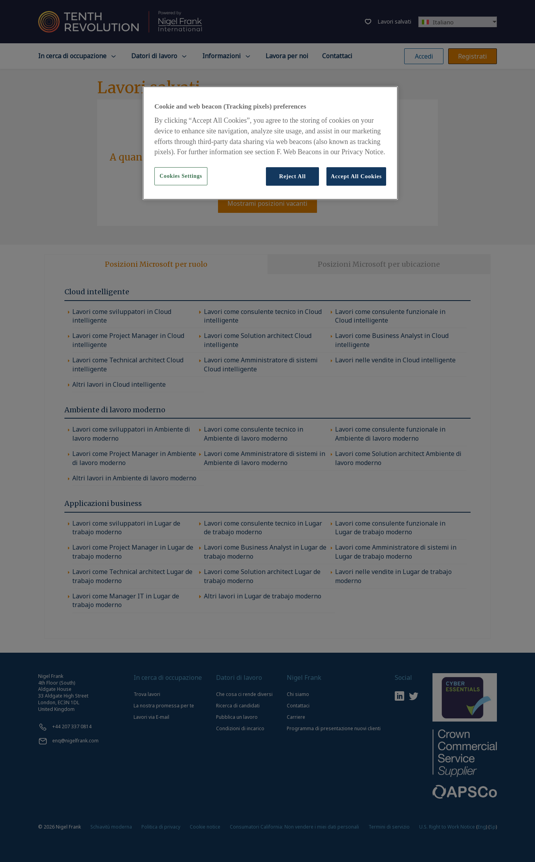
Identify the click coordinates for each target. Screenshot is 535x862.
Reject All (292, 176)
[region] (270, 142)
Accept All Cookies (356, 176)
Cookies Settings (180, 176)
